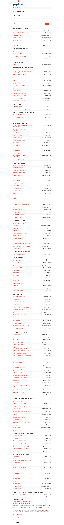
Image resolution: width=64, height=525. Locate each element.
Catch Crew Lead (16, 270)
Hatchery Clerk (15, 285)
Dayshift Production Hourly (18, 178)
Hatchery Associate (16, 64)
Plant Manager (16, 365)
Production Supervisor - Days (18, 415)
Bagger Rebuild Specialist (17, 297)
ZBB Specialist (15, 45)
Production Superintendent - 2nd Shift (20, 409)
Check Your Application (17, 501)
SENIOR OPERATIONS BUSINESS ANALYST (21, 74)
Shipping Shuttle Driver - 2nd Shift (19, 101)
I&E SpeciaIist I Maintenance (18, 309)
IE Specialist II (15, 312)
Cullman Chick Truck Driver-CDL (19, 87)
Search (47, 23)
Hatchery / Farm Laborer (17, 193)
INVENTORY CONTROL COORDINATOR (20, 494)
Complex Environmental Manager (19, 114)
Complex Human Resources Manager (20, 222)
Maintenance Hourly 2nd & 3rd (18, 158)
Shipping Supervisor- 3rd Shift (18, 429)
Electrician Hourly (16, 299)
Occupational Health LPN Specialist (19, 342)
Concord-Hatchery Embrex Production (20, 173)
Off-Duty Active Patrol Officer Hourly (19, 115)
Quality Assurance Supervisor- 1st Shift (20, 441)
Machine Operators (16, 143)
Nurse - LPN (15, 339)
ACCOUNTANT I (16, 34)
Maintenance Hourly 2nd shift (18, 159)
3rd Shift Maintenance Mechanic (19, 296)
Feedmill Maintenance (17, 138)
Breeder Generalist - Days (17, 80)
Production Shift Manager (18, 369)
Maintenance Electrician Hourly (18, 145)
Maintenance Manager (17, 323)
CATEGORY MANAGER (17, 464)
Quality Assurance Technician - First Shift (20, 445)
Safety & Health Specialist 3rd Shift (19, 353)
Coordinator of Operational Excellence (20, 223)
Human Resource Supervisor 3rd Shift (20, 231)
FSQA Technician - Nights (17, 435)
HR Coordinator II (16, 230)
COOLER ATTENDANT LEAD (18, 53)
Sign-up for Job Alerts (26, 501)
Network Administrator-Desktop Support (20, 254)
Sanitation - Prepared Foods (18, 211)
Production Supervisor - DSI (18, 419)
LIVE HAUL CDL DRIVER (17, 98)
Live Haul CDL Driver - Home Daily (19, 100)
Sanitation (15, 207)
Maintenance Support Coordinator (19, 56)
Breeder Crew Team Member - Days (19, 165)
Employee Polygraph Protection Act (18, 514)
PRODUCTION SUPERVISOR (18, 383)
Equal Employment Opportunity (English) (18, 517)
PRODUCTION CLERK (17, 408)
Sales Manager (16, 465)
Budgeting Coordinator (17, 38)
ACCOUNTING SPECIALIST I (18, 37)
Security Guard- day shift (17, 120)
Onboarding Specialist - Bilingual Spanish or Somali (22, 243)
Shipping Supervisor (17, 427)
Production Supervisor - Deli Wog (19, 417)
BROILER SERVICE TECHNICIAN (18, 360)
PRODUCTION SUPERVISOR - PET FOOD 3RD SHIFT (22, 388)
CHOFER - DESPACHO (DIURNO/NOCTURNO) (21, 85)
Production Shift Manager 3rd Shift (19, 370)
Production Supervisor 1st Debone (19, 392)
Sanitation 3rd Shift (16, 212)
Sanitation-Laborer (16, 58)
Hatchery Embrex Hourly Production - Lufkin (21, 195)
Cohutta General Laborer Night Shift (19, 172)
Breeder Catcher (16, 259)
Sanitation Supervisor (17, 478)
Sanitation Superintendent (18, 475)
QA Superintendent (16, 436)
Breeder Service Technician (18, 260)
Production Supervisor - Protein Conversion (21, 422)
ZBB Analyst (15, 43)
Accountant (15, 30)
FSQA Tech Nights (16, 190)
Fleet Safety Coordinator (17, 54)
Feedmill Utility (15, 187)
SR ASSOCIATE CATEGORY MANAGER (19, 467)
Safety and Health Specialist (18, 117)
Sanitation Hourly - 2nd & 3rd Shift (19, 214)
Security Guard (15, 119)
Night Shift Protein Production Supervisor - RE (21, 406)
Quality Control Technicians (18, 451)
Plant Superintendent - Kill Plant (19, 367)
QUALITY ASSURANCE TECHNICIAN (19, 443)
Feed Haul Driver (16, 280)
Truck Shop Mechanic (17, 430)
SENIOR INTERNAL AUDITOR (18, 42)
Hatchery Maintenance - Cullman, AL (19, 301)
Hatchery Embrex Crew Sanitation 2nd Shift (21, 471)
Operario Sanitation (16, 206)
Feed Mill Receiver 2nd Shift (18, 183)
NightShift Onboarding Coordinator (19, 236)
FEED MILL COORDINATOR (18, 282)
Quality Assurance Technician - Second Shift (21, 446)
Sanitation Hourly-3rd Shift (18, 473)
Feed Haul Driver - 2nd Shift (18, 92)
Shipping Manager (16, 496)
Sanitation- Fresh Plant (17, 217)
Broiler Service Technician (18, 51)
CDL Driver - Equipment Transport (19, 82)
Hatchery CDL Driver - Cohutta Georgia (20, 95)
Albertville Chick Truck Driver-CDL (19, 78)
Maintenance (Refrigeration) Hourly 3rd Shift (21, 318)
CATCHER (15, 168)
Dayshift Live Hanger (17, 177)
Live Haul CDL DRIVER (17, 96)
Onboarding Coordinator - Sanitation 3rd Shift (21, 204)
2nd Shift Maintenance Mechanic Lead (20, 128)
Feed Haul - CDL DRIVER (17, 90)
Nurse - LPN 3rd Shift (17, 341)
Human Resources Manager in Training (20, 233)
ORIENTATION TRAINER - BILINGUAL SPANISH (21, 246)
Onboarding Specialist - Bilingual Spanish (20, 241)
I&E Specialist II (16, 142)
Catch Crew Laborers (17, 269)
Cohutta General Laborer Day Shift (19, 170)
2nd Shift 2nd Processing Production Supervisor (21, 50)
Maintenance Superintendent (18, 328)
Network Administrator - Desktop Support (21, 252)
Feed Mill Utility (16, 185)
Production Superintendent (18, 372)
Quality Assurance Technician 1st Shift (20, 448)
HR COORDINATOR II (17, 228)
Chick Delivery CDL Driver (17, 83)
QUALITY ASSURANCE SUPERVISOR (19, 440)
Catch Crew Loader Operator (18, 167)
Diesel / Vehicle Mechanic (17, 135)
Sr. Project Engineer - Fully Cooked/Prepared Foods (22, 109)
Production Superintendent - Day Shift (20, 375)
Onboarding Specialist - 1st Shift (19, 238)
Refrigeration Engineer (17, 108)
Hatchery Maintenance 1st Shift (19, 302)
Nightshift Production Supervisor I (19, 364)
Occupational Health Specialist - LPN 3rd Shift (21, 344)
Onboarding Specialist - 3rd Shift (19, 240)
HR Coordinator (16, 227)
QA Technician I (16, 438)
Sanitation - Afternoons (17, 209)
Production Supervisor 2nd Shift (19, 394)
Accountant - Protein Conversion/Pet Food (20, 32)
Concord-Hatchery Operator (18, 175)
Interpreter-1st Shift (17, 235)
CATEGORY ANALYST (17, 462)
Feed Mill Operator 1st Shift (18, 180)
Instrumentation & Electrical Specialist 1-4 (20, 314)
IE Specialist (15, 311)
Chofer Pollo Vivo (16, 273)
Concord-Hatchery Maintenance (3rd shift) (20, 134)
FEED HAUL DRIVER (16, 278)
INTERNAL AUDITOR (17, 40)
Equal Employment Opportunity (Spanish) (18, 519)
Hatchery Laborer (16, 196)
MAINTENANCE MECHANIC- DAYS (19, 326)
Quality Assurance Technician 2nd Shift (20, 450)
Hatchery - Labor (16, 191)
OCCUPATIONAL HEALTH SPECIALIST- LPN (21, 348)
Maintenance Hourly (17, 147)
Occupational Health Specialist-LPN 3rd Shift (21, 350)
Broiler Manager (16, 262)
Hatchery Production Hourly (18, 288)
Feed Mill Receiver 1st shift (18, 182)
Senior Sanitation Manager (18, 489)
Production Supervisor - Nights (18, 420)
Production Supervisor (17, 380)
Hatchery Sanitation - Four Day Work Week (21, 202)
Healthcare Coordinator (17, 336)
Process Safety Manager (17, 106)
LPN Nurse (15, 337)
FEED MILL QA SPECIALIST (18, 283)
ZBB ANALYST (15, 59)
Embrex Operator (16, 275)
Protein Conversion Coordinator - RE (19, 424)
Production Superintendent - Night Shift (20, 378)
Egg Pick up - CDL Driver (17, 88)
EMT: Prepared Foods (17, 334)
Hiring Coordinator (16, 225)
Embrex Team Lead (16, 277)
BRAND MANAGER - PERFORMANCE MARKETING (22, 460)
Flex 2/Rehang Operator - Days (18, 188)
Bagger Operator (16, 132)
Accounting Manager (17, 35)
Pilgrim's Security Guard (17, 351)
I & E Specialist (15, 304)
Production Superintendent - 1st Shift (20, 374)
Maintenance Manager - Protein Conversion (21, 325)
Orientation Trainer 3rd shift (18, 248)
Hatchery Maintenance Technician (19, 140)
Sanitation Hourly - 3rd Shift (18, 216)
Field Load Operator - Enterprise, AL (19, 93)
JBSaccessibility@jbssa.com (29, 509)
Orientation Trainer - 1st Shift (18, 245)
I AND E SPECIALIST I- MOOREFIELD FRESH (21, 307)
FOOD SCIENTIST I (16, 456)
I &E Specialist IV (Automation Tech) (19, 306)
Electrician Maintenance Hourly (18, 137)
